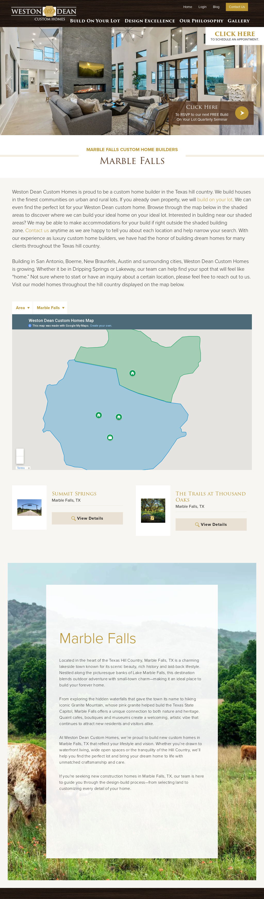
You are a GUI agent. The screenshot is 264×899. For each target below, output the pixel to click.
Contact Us (237, 7)
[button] (8, 83)
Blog (216, 7)
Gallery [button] (238, 19)
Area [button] (20, 307)
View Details (87, 518)
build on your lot (215, 200)
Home (187, 7)
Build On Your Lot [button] (96, 19)
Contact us (37, 231)
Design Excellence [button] (150, 19)
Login (203, 7)
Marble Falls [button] (48, 307)
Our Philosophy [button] (201, 19)
